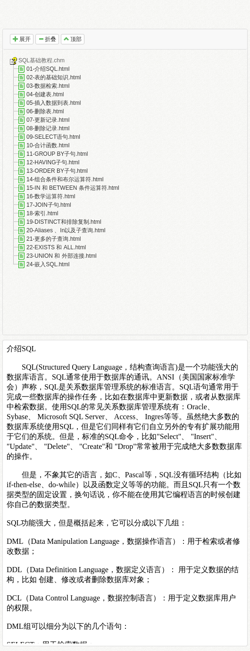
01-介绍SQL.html (47, 69)
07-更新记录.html (47, 120)
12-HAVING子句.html (52, 162)
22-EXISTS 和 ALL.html (56, 247)
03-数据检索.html (47, 86)
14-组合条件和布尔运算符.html (64, 179)
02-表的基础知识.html (53, 77)
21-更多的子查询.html (53, 239)
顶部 (73, 39)
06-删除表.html (45, 111)
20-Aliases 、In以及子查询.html (65, 230)
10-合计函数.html (47, 145)
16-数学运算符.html (50, 196)
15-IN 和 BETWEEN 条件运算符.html (72, 188)
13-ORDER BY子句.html (57, 171)
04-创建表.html (45, 94)
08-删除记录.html (47, 128)
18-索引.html (42, 213)
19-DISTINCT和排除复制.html (63, 222)
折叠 (47, 39)
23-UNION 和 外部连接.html (61, 256)
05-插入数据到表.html (53, 103)
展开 (22, 39)
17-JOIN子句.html (48, 205)
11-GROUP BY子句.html (57, 154)
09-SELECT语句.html (53, 137)
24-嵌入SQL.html (47, 264)
